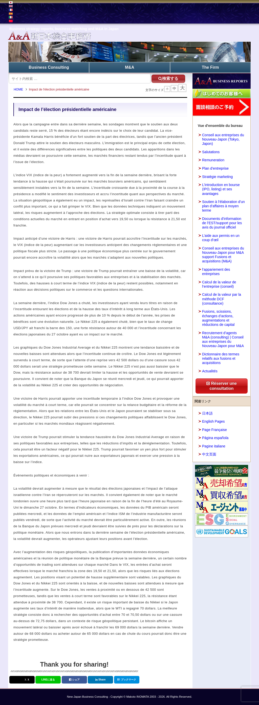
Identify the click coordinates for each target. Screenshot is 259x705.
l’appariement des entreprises (216, 271)
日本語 (207, 413)
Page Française (214, 429)
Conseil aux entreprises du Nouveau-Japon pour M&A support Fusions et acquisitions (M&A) (223, 254)
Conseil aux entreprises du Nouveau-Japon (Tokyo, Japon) (223, 139)
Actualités (210, 371)
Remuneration (213, 160)
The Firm (210, 67)
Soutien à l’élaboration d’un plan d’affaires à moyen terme (223, 205)
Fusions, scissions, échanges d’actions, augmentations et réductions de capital (218, 317)
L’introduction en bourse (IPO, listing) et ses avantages (221, 189)
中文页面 (209, 454)
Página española (215, 438)
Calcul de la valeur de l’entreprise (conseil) (219, 284)
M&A (129, 67)
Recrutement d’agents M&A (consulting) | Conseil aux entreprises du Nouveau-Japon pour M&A (223, 339)
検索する (167, 78)
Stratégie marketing (217, 176)
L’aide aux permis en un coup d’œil (221, 237)
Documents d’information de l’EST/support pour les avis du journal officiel (222, 222)
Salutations (211, 152)
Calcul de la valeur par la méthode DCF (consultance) (221, 298)
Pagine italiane (213, 446)
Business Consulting (49, 67)
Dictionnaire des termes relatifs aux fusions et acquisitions (220, 358)
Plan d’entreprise (215, 168)
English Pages (213, 421)
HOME (19, 90)
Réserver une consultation (221, 385)
